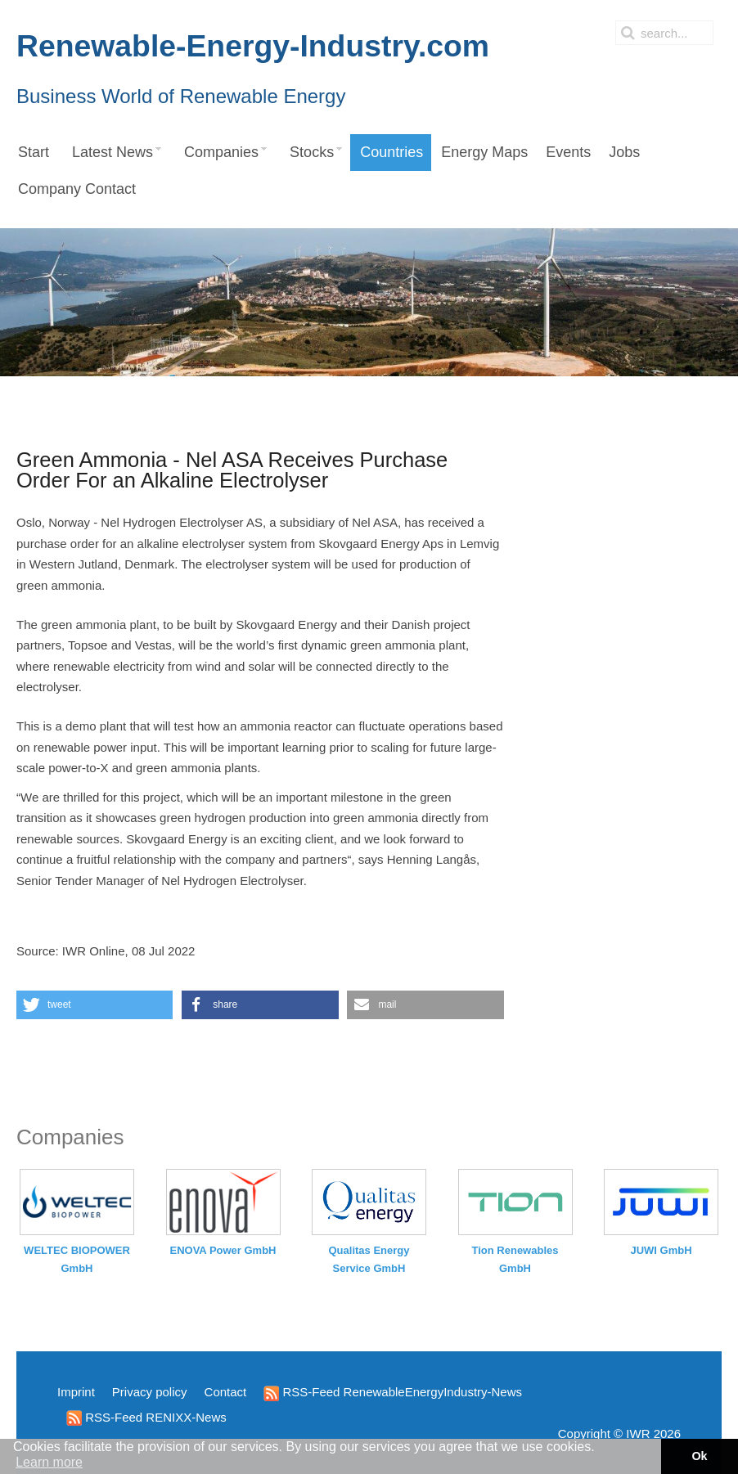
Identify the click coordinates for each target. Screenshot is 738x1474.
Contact (226, 1392)
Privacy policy (149, 1392)
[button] (94, 1005)
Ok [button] (699, 1456)
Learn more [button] (49, 1462)
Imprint (76, 1392)
